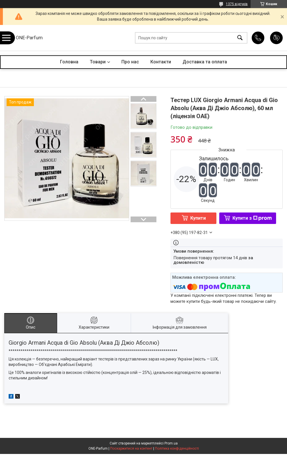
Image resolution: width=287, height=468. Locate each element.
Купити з (252, 218)
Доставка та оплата (205, 62)
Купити (198, 218)
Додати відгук (276, 38)
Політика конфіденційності (177, 448)
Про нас (130, 62)
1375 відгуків (237, 4)
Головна (69, 62)
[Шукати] (240, 38)
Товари (98, 62)
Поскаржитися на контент (131, 448)
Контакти (160, 62)
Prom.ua (171, 443)
